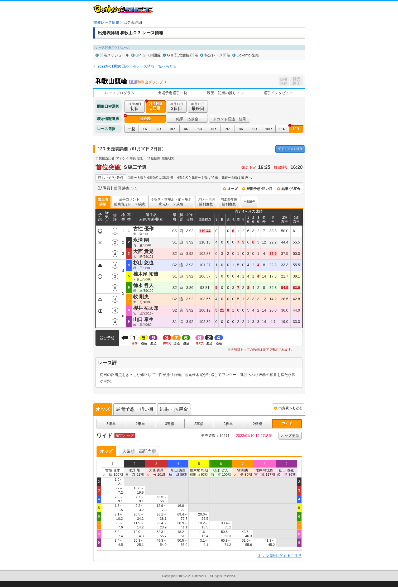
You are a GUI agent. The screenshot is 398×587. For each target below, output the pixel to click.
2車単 (140, 424)
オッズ (232, 189)
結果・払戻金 (187, 119)
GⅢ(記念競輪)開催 (182, 55)
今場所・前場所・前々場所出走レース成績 (171, 201)
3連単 (111, 424)
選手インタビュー (278, 93)
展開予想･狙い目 (259, 189)
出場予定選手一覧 (172, 93)
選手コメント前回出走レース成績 (129, 201)
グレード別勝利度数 (206, 201)
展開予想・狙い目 (135, 409)
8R (241, 129)
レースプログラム (120, 93)
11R (282, 129)
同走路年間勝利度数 (229, 201)
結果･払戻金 (290, 189)
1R (145, 129)
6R (213, 129)
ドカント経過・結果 (229, 119)
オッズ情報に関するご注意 (279, 555)
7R (227, 129)
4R (186, 129)
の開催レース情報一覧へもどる (137, 66)
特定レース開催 (217, 55)
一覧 (131, 129)
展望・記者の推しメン (225, 93)
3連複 (170, 424)
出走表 (145, 119)
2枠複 (257, 424)
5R (200, 129)
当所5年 (249, 202)
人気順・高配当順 (139, 451)
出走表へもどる (291, 408)
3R (172, 129)
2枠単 (228, 424)
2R (158, 129)
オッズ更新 (290, 435)
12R (295, 129)
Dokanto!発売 (248, 55)
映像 (290, 149)
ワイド (286, 424)
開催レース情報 (106, 22)
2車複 (199, 424)
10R (268, 129)
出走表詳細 (103, 201)
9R (254, 129)
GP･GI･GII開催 (148, 55)
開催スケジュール (114, 55)
